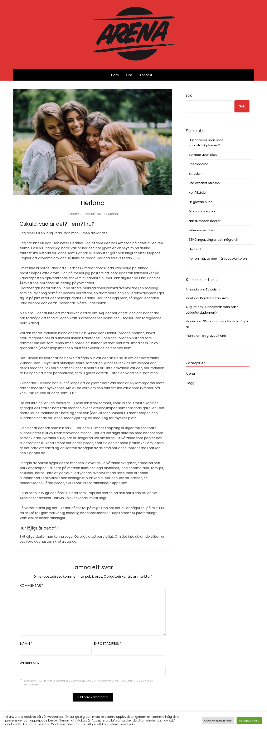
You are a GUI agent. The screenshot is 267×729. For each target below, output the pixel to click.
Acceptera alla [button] (249, 721)
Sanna (113, 214)
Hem (115, 75)
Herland (195, 249)
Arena (190, 373)
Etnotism (196, 173)
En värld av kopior (202, 211)
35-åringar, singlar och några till (213, 239)
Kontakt (146, 75)
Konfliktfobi (197, 192)
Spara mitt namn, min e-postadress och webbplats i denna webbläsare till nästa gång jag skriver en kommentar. (88, 683)
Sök (189, 95)
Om (129, 75)
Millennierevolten (202, 230)
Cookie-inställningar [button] (218, 721)
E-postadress (107, 643)
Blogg (190, 383)
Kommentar (31, 585)
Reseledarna (198, 164)
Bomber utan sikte (203, 154)
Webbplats (29, 662)
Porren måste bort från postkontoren (218, 258)
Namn (26, 643)
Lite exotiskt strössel (204, 183)
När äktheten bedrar (204, 221)
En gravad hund (201, 202)
